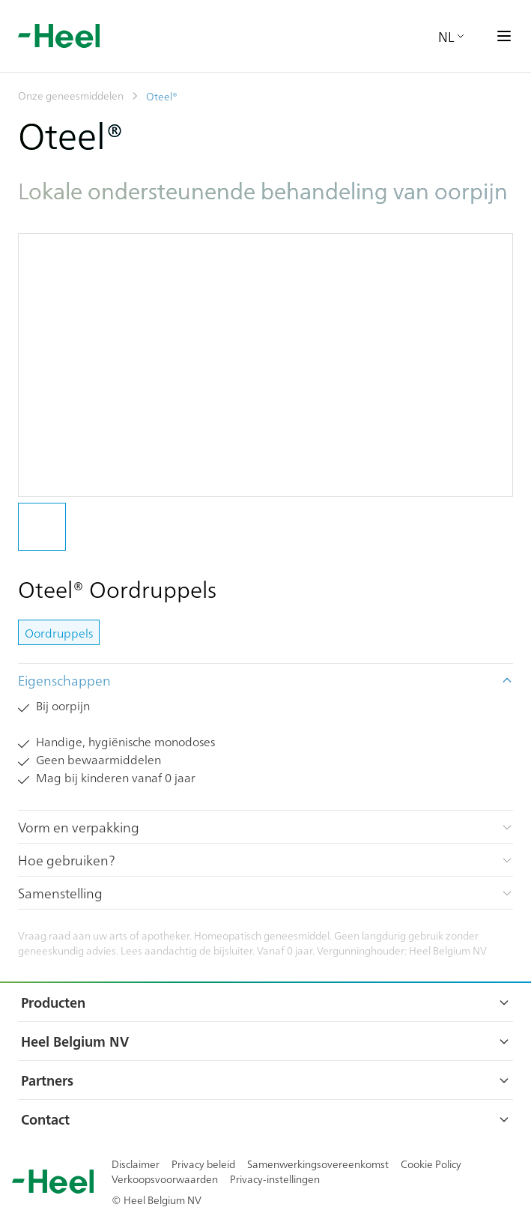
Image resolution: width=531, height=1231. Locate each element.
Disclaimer (136, 1163)
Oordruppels (59, 632)
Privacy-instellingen (275, 1178)
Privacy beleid (203, 1163)
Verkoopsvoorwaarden (165, 1178)
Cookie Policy (431, 1163)
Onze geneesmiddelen (71, 95)
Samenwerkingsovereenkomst (318, 1163)
